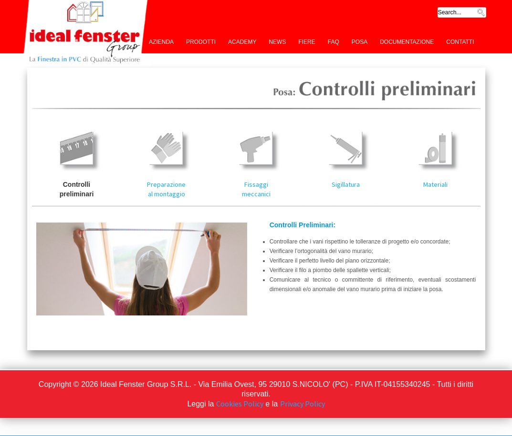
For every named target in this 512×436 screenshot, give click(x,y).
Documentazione (407, 42)
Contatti (460, 42)
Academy (242, 42)
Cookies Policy (239, 403)
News (277, 42)
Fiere (306, 42)
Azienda (161, 42)
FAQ (333, 42)
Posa (359, 42)
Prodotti (201, 42)
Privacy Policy (302, 403)
